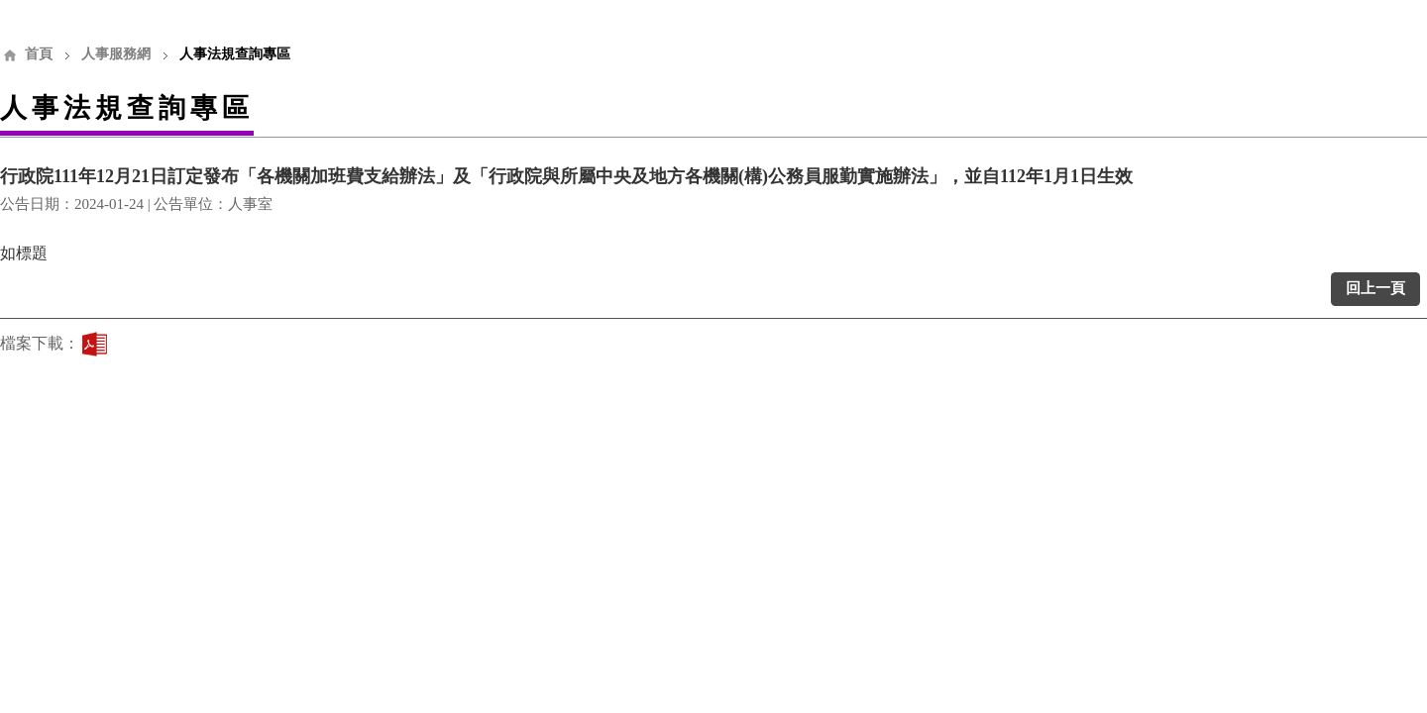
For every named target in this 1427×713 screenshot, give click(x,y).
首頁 (39, 54)
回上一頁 (1375, 288)
